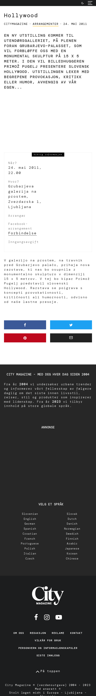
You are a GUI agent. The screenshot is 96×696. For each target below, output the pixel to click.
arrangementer (46, 24)
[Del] (25, 324)
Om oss (18, 633)
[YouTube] (59, 617)
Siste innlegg (48, 655)
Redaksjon (38, 633)
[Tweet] (71, 324)
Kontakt (76, 633)
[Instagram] (47, 617)
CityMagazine (16, 24)
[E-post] (71, 337)
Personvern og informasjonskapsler (47, 648)
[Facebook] (36, 617)
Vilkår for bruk (48, 640)
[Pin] (25, 337)
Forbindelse (22, 233)
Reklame (58, 633)
